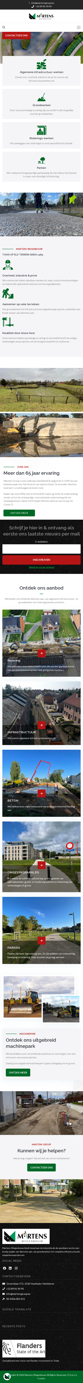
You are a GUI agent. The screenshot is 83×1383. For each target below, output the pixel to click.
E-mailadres (41, 541)
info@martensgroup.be (18, 1293)
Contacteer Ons (41, 1167)
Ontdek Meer (18, 1072)
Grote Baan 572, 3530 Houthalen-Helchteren (30, 1283)
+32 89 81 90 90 (15, 1288)
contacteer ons (16, 35)
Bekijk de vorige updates (41, 567)
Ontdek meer (19, 513)
